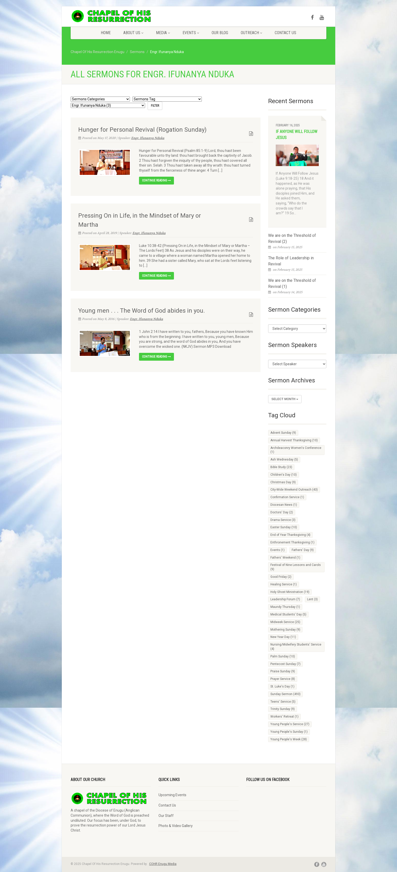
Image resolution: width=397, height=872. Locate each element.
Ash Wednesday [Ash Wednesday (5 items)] (284, 459)
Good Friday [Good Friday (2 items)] (280, 577)
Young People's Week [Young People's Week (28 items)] (288, 739)
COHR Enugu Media (162, 864)
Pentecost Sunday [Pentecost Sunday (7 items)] (285, 664)
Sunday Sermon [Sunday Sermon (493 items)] (285, 694)
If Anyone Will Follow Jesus (296, 134)
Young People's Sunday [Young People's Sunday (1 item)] (289, 731)
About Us (133, 32)
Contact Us (285, 32)
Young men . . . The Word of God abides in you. (141, 310)
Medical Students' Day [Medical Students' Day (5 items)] (288, 614)
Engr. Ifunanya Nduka (147, 138)
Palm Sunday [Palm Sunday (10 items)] (282, 656)
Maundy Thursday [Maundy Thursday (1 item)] (285, 607)
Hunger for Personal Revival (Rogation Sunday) (142, 129)
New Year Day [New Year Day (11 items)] (283, 637)
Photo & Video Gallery (175, 826)
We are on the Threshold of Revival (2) (292, 238)
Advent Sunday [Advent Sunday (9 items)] (283, 432)
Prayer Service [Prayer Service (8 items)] (282, 679)
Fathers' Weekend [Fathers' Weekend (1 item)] (285, 557)
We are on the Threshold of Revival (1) (292, 283)
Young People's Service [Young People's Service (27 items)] (289, 724)
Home (106, 32)
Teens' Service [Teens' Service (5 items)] (282, 701)
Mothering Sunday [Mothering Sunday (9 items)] (285, 629)
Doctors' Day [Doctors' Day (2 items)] (281, 512)
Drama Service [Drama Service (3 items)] (282, 520)
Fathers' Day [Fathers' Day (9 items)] (303, 550)
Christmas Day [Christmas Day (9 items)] (283, 482)
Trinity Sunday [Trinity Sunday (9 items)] (282, 709)
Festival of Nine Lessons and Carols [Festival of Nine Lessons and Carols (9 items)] (295, 567)
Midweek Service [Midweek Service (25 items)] (285, 622)
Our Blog (220, 32)
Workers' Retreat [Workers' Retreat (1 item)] (284, 716)
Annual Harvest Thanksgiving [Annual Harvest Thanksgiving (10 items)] (294, 440)
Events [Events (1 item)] (277, 550)
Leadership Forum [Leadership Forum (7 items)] (285, 599)
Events (191, 32)
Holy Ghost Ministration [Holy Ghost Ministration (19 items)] (289, 592)
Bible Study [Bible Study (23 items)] (281, 467)
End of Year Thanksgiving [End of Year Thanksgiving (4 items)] (290, 535)
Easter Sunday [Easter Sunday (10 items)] (283, 527)
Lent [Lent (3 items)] (312, 599)
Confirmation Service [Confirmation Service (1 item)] (287, 497)
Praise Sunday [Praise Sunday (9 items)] (282, 671)
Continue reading (156, 180)
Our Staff (166, 816)
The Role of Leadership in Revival (291, 261)
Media (163, 32)
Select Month (284, 399)
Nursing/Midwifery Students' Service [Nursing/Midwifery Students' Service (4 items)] (295, 647)
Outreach (251, 32)
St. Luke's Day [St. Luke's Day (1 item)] (282, 686)
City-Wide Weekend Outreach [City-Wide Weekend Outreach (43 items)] (294, 489)
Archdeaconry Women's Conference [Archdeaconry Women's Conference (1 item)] (295, 450)
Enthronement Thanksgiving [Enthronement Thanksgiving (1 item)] (292, 542)
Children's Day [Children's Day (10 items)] (283, 474)
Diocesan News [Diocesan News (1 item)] (283, 505)
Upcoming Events (172, 795)
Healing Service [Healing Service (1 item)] (283, 584)
